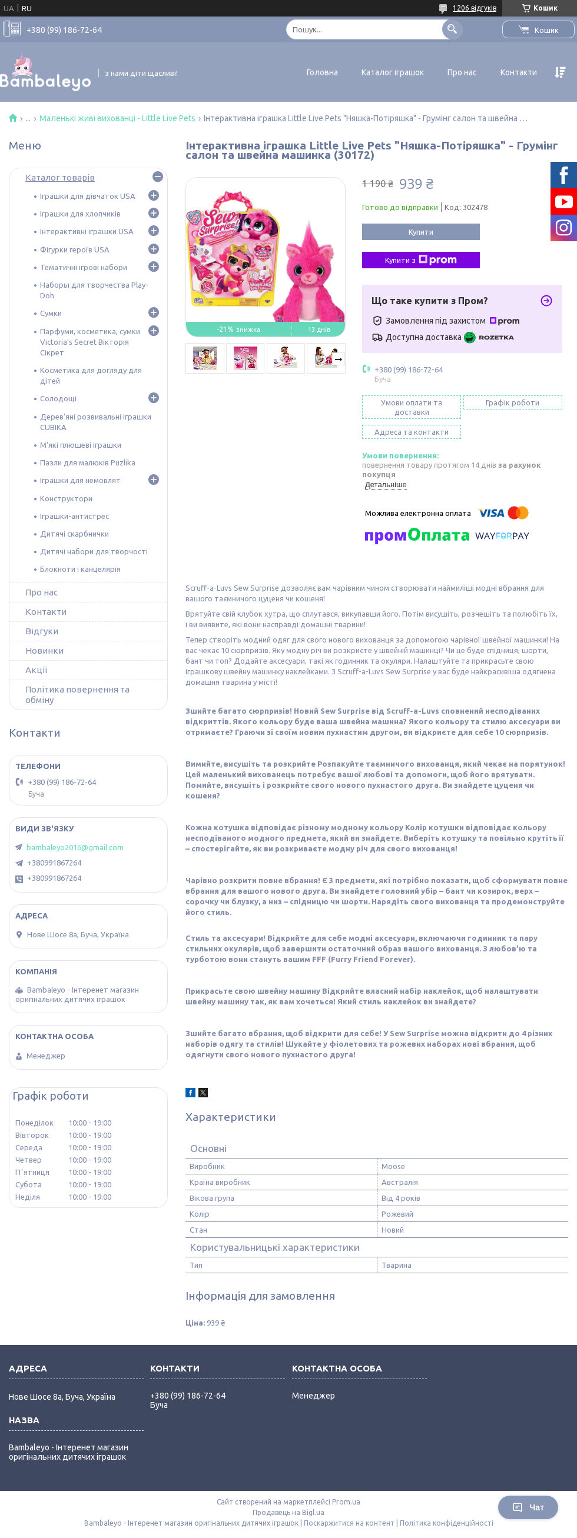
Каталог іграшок (393, 72)
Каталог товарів (60, 177)
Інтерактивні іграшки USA (87, 231)
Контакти (518, 72)
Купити (421, 232)
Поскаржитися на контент (349, 1523)
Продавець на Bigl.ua (288, 1512)
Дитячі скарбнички (74, 534)
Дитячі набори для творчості (94, 551)
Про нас (462, 72)
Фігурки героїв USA (75, 249)
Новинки (44, 650)
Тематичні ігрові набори (83, 267)
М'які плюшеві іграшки (80, 445)
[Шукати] (452, 29)
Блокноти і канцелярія (80, 569)
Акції (36, 670)
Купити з (421, 260)
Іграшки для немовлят (80, 480)
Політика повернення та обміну (77, 694)
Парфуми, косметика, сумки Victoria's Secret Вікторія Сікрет (90, 342)
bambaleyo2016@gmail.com (75, 847)
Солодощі (58, 398)
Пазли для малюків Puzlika (87, 462)
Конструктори (66, 498)
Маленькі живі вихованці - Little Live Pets (117, 118)
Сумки (51, 313)
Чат (528, 1507)
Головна (322, 72)
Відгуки (41, 631)
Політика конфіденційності (446, 1523)
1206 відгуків (474, 8)
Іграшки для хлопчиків (80, 213)
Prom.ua (346, 1502)
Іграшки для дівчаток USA (87, 196)
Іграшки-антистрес (74, 516)
